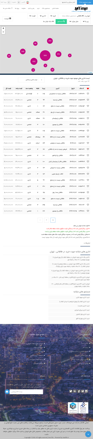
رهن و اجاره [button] (31, 8)
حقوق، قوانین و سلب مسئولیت (78, 351)
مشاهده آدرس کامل (36, 355)
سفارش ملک (39, 351)
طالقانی (80, 16)
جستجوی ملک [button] (46, 8)
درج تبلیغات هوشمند (36, 359)
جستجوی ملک (38, 347)
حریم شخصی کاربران (81, 355)
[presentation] (68, 2)
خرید (53, 16)
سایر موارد (73, 21)
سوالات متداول (38, 363)
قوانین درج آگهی (83, 363)
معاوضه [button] (24, 8)
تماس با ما (85, 343)
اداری (43, 16)
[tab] (85, 2)
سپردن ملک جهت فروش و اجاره (32, 343)
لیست (7, 18)
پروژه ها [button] (17, 8)
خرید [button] (38, 8)
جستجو (61, 21)
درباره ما (85, 347)
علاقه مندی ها (7, 8)
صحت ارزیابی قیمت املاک (79, 359)
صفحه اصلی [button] (55, 8)
